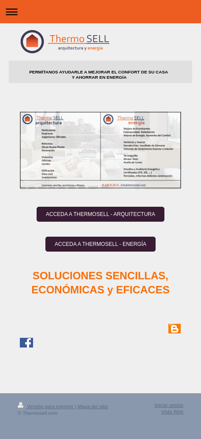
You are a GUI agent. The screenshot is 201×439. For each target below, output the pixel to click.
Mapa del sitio (93, 406)
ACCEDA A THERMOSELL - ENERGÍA (100, 244)
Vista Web (172, 411)
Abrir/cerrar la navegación (100, 11)
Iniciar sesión (169, 405)
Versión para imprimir (46, 406)
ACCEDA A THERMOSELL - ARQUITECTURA (100, 214)
